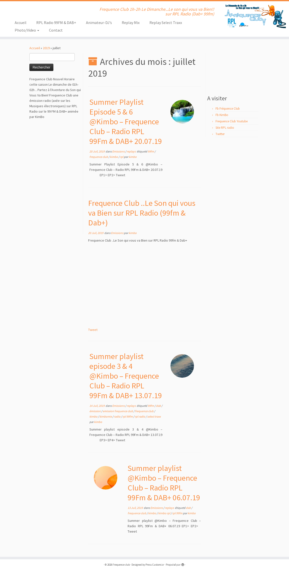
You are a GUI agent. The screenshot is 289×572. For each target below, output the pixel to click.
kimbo (114, 157)
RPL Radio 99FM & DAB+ (56, 22)
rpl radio (140, 416)
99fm (151, 151)
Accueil (20, 22)
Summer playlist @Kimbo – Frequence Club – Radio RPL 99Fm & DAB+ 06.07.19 (164, 482)
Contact (56, 30)
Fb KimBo (222, 115)
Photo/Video (27, 30)
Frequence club (121, 564)
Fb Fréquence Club (228, 108)
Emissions (118, 151)
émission (95, 411)
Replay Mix (131, 22)
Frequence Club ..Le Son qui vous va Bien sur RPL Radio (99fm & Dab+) (141, 213)
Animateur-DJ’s (99, 22)
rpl (122, 157)
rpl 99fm (127, 416)
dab (158, 406)
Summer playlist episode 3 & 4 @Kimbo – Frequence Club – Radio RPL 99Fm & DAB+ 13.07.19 (125, 375)
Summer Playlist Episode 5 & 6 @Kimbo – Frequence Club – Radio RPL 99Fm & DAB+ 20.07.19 (125, 121)
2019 (46, 48)
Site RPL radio (225, 128)
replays (131, 151)
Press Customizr (154, 564)
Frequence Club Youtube (232, 121)
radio (117, 416)
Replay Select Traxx (165, 22)
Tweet (92, 329)
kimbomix (105, 416)
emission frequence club (118, 411)
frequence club (98, 157)
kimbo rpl (164, 513)
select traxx (154, 416)
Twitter (220, 134)
